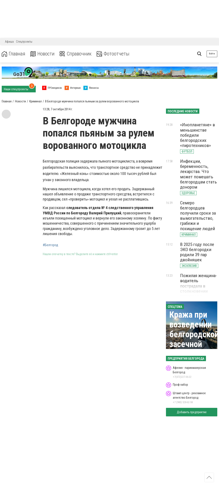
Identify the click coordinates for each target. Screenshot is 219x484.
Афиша (9, 41)
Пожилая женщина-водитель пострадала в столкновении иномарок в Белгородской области (198, 291)
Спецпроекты (24, 41)
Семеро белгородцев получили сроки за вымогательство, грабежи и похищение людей (198, 215)
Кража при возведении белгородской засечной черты (194, 334)
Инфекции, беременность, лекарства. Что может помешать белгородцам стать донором (198, 174)
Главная (13, 54)
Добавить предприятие (192, 412)
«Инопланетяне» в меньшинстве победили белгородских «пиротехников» (197, 135)
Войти (212, 53)
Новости (42, 54)
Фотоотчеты (113, 54)
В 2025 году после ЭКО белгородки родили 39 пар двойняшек (197, 252)
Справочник (76, 54)
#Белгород (50, 245)
